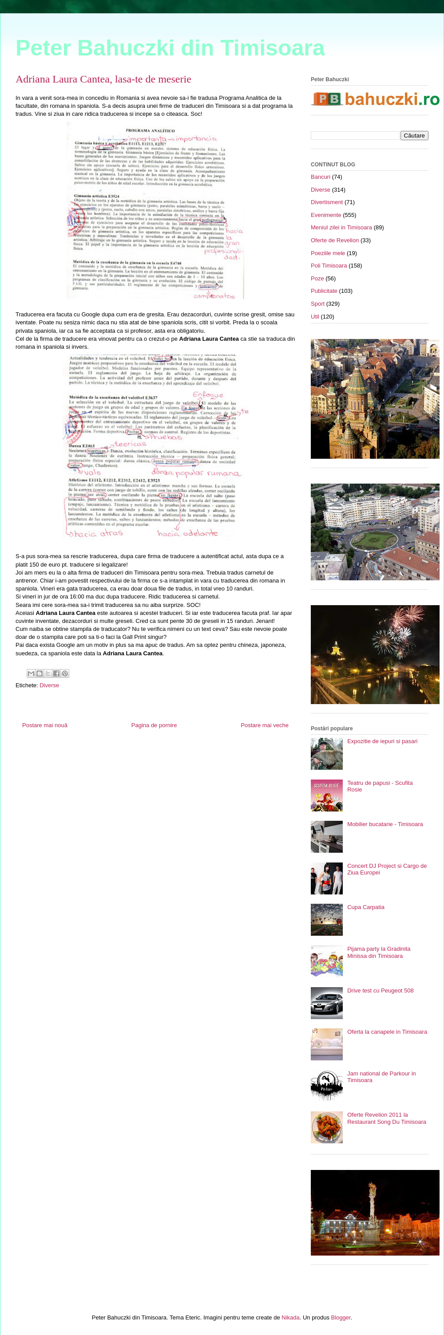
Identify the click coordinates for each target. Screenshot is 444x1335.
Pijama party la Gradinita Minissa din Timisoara (378, 952)
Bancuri (320, 176)
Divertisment (327, 202)
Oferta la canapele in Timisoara (387, 1031)
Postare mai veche (265, 725)
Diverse (49, 685)
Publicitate (324, 290)
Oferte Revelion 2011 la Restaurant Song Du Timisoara (386, 1118)
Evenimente (326, 215)
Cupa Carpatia (366, 907)
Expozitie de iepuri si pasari (382, 741)
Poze (317, 278)
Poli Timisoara (329, 265)
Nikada (290, 1317)
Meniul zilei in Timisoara (341, 227)
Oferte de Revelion (335, 240)
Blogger (341, 1317)
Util (315, 316)
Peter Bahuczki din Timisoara (170, 47)
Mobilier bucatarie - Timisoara (385, 824)
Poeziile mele (328, 253)
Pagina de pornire (154, 725)
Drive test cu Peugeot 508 (380, 990)
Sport (318, 303)
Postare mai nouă (44, 725)
